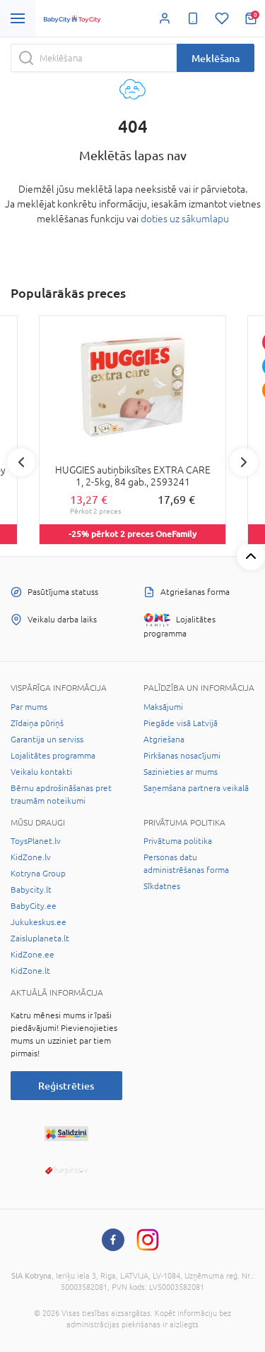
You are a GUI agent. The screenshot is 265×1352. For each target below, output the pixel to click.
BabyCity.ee (34, 906)
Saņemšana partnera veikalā (196, 788)
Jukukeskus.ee (38, 922)
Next (244, 462)
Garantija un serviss (47, 739)
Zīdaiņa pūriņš (37, 723)
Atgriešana (163, 739)
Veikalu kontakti (41, 772)
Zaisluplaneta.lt (40, 938)
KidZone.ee (32, 955)
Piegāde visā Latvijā (180, 723)
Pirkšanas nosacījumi (181, 756)
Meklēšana (216, 58)
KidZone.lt (30, 971)
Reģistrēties (66, 1086)
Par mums (29, 707)
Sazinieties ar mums (180, 772)
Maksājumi (163, 707)
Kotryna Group (38, 874)
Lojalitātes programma (53, 756)
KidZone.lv (31, 857)
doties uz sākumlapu (185, 218)
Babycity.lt (31, 890)
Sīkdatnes (161, 886)
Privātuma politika (177, 841)
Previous (21, 462)
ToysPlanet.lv (36, 841)
